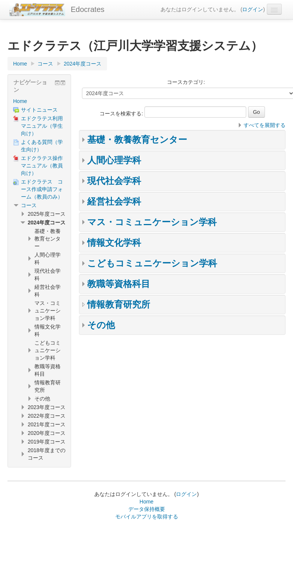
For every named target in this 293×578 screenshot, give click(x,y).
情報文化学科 (114, 242)
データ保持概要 (146, 509)
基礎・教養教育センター (137, 139)
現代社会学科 (114, 181)
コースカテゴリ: (186, 82)
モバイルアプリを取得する (146, 517)
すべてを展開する (265, 125)
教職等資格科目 (118, 284)
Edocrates (87, 9)
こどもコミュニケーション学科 (152, 263)
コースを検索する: (122, 113)
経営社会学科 (114, 201)
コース (29, 205)
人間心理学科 (114, 160)
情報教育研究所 (118, 304)
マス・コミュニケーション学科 (152, 222)
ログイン (252, 9)
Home (20, 101)
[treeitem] (39, 101)
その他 (101, 325)
